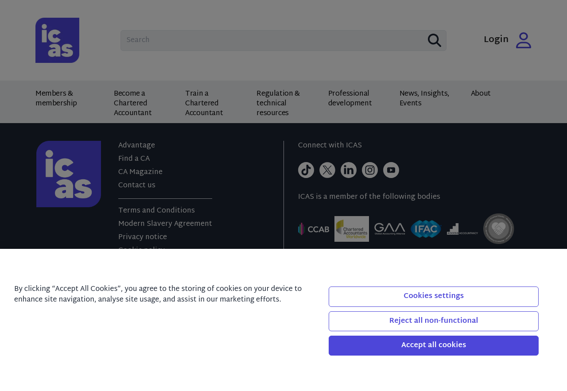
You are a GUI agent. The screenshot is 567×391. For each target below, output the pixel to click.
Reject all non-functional (433, 321)
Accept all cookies (433, 345)
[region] (283, 320)
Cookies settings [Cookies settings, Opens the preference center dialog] (434, 296)
